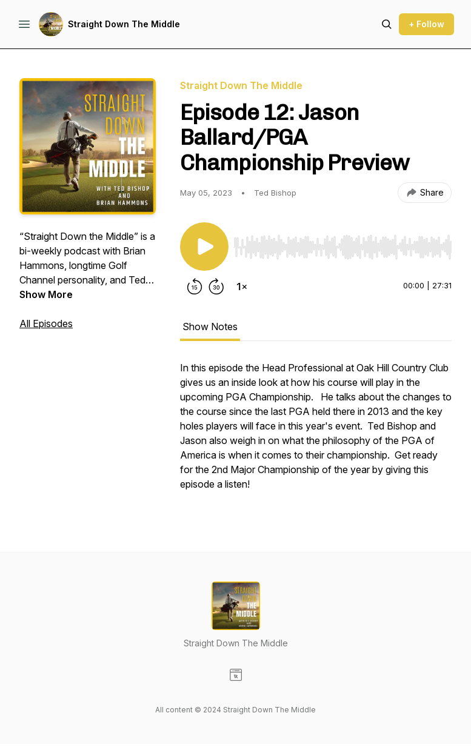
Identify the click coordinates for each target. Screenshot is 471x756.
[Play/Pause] (204, 246)
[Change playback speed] (242, 286)
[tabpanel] (316, 431)
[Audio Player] (342, 243)
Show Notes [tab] (210, 326)
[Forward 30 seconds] (216, 286)
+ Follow (426, 24)
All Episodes (46, 323)
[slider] (342, 247)
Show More (46, 294)
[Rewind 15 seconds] (194, 286)
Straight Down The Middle (124, 24)
